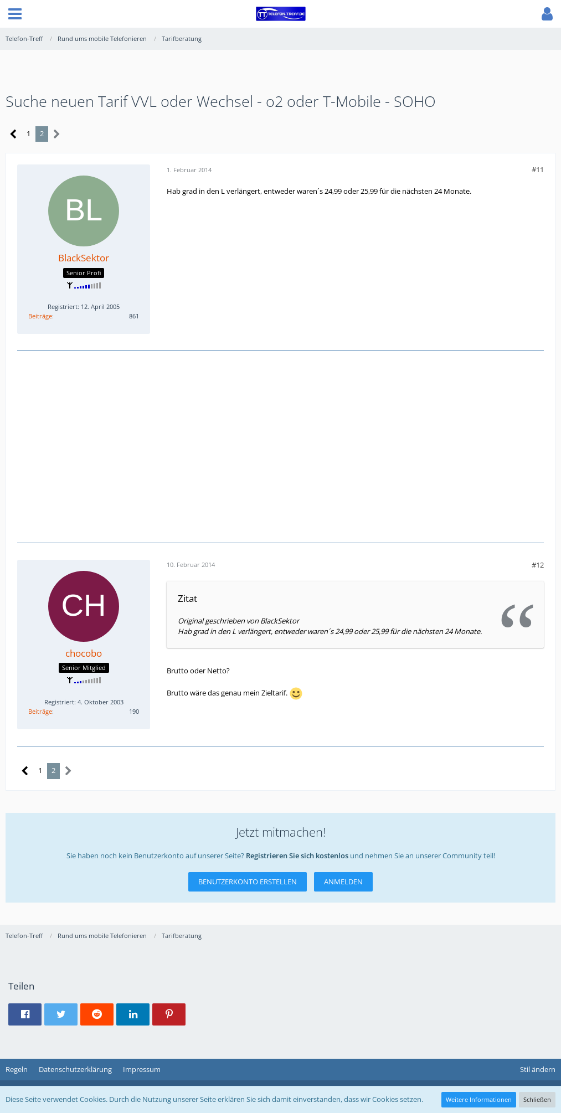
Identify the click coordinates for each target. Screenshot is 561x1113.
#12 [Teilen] (538, 565)
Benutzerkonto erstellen (247, 882)
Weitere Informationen (479, 1099)
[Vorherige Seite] (14, 134)
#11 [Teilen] (538, 169)
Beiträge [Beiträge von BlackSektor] (40, 316)
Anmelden (343, 882)
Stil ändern (537, 1069)
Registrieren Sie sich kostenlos (297, 855)
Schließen (537, 1099)
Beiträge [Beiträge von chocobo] (40, 711)
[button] (15, 14)
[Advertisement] (280, 445)
